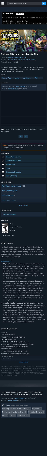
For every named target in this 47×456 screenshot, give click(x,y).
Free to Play (6, 79)
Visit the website (9, 197)
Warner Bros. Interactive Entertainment (21, 61)
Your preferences (37, 396)
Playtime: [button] (35, 410)
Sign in (3, 131)
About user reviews (24, 396)
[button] (23, 89)
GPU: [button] (12, 417)
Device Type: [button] (22, 417)
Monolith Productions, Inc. (17, 59)
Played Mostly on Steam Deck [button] (13, 413)
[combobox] (24, 3)
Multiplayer (27, 79)
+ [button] (41, 79)
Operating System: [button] (35, 413)
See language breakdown (9, 396)
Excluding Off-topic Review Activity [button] (15, 410)
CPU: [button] (4, 417)
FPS (36, 79)
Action (17, 79)
